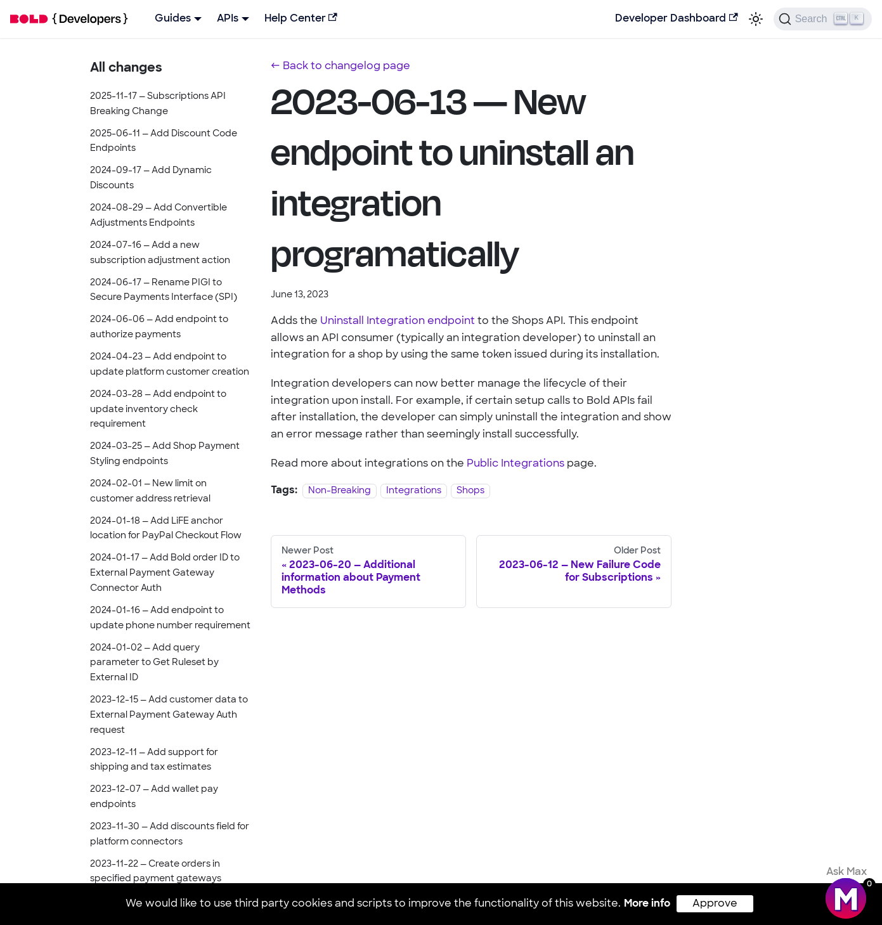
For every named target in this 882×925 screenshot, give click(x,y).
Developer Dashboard (676, 18)
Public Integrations (515, 464)
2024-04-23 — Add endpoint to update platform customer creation (169, 365)
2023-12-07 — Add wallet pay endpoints (154, 797)
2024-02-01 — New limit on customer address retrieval (150, 491)
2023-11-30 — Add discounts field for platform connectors (169, 834)
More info (647, 904)
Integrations (413, 491)
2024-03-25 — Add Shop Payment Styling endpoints (165, 454)
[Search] (823, 19)
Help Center (300, 18)
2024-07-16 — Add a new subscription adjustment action (160, 253)
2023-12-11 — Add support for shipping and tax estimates (154, 760)
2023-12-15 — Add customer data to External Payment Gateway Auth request (169, 715)
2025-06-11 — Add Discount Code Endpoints (163, 141)
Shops (470, 491)
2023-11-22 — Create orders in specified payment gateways (155, 872)
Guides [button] (173, 19)
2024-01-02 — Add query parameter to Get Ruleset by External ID (154, 663)
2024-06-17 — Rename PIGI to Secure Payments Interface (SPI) (163, 290)
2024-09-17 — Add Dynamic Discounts (151, 178)
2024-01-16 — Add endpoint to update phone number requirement (170, 618)
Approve (714, 904)
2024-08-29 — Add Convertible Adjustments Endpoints (158, 216)
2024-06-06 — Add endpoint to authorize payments (159, 327)
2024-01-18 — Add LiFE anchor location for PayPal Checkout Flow (166, 529)
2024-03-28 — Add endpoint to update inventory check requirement (158, 410)
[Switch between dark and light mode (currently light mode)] (756, 19)
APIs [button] (227, 19)
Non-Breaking (339, 491)
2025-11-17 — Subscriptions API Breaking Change (158, 104)
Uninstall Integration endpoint (397, 321)
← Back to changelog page (340, 66)
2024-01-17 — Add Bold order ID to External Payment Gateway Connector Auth (165, 573)
